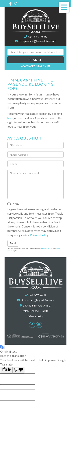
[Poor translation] (18, 370)
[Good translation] (6, 370)
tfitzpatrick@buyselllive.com (37, 41)
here (10, 118)
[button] (35, 60)
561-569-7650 (37, 36)
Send (13, 243)
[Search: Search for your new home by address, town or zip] (35, 52)
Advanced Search (34, 66)
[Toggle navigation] (64, 7)
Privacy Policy (39, 235)
